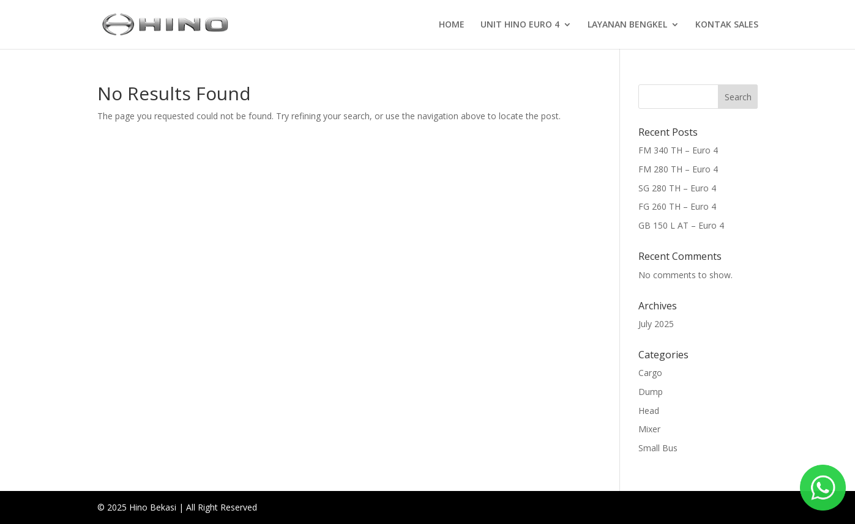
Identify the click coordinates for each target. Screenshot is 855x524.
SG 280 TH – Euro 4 (677, 188)
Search (738, 97)
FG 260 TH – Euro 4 (677, 206)
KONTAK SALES (726, 25)
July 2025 (656, 324)
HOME (452, 25)
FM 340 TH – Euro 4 (678, 150)
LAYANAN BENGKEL (627, 25)
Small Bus (658, 448)
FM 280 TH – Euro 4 (678, 169)
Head (648, 410)
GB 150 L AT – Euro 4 (681, 225)
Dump (650, 391)
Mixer (649, 429)
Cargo (650, 372)
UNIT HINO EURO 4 (519, 25)
